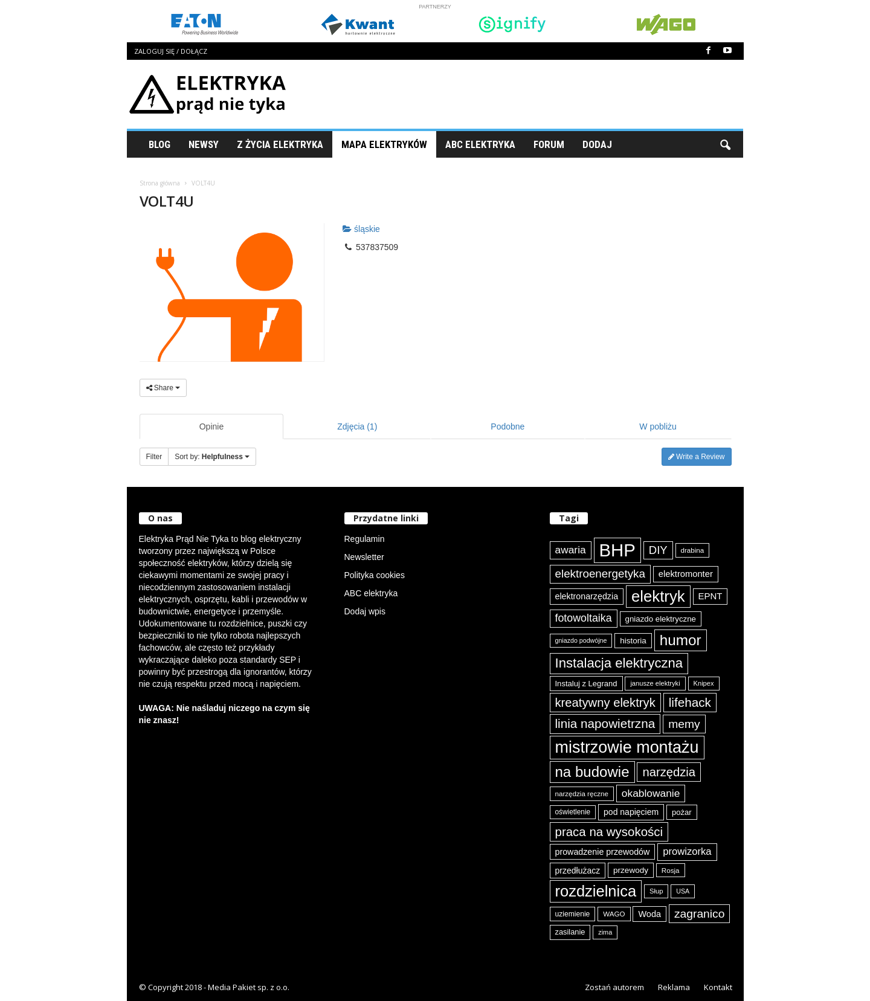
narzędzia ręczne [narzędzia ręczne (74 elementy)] (581, 793)
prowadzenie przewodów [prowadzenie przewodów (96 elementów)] (602, 852)
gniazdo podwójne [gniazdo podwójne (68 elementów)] (581, 640)
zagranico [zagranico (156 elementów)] (699, 913)
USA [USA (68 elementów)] (682, 891)
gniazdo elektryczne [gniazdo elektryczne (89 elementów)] (660, 618)
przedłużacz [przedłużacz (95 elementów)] (578, 870)
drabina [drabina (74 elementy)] (692, 550)
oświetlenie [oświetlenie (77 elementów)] (573, 812)
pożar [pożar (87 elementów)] (682, 812)
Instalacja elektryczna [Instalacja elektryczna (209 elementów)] (619, 663)
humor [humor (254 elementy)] (680, 640)
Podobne (507, 426)
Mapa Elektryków (384, 144)
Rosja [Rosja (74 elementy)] (671, 870)
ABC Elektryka (480, 144)
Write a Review (696, 456)
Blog (159, 144)
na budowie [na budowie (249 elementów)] (592, 772)
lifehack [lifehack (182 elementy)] (690, 702)
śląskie (361, 229)
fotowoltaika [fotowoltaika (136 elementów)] (583, 618)
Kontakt (718, 987)
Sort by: (212, 456)
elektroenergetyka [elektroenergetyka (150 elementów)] (600, 573)
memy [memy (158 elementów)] (684, 724)
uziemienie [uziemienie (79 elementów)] (572, 914)
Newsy (203, 144)
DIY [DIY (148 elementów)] (658, 550)
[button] (725, 144)
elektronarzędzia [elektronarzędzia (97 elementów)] (587, 596)
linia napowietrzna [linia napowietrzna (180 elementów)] (605, 723)
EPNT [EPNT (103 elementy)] (710, 596)
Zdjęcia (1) (357, 426)
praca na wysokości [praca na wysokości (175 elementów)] (609, 831)
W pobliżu (657, 426)
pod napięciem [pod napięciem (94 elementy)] (631, 812)
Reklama (674, 987)
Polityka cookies (374, 575)
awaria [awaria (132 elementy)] (570, 550)
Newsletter (364, 557)
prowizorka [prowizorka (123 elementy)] (687, 851)
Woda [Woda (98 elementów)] (649, 914)
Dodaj (597, 144)
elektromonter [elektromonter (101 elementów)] (686, 574)
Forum (548, 144)
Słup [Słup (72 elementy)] (656, 891)
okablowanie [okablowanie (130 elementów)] (651, 793)
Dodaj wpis (364, 611)
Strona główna (160, 183)
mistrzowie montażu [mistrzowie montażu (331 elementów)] (627, 747)
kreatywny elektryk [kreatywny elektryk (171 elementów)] (605, 702)
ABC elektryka (371, 593)
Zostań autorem (614, 987)
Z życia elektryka (280, 144)
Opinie (211, 426)
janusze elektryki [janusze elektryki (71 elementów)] (655, 683)
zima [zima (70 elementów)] (605, 932)
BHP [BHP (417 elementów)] (617, 550)
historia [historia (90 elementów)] (633, 640)
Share (163, 388)
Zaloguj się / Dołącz (170, 51)
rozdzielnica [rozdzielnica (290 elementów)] (596, 891)
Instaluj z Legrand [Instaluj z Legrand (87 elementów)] (586, 683)
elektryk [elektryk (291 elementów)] (658, 596)
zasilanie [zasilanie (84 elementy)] (570, 931)
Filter (154, 456)
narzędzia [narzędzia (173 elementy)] (668, 772)
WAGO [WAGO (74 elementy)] (614, 914)
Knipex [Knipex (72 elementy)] (704, 683)
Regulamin (364, 539)
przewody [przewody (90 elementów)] (630, 870)
